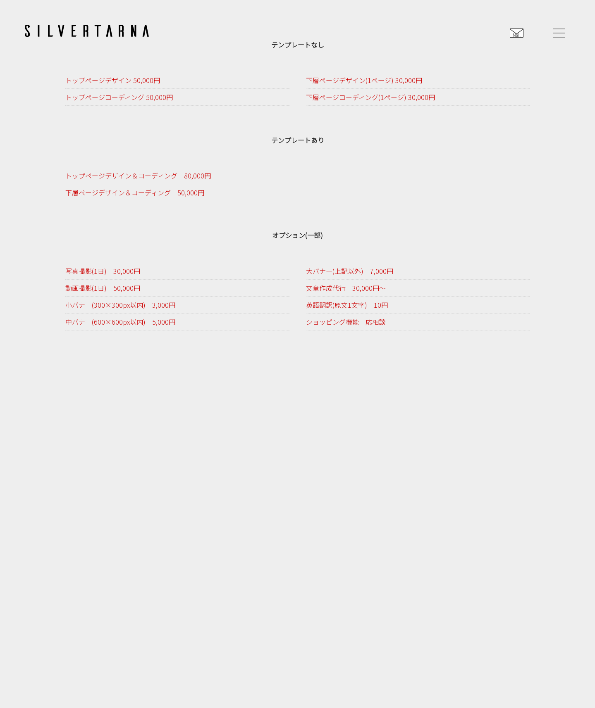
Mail (517, 35)
